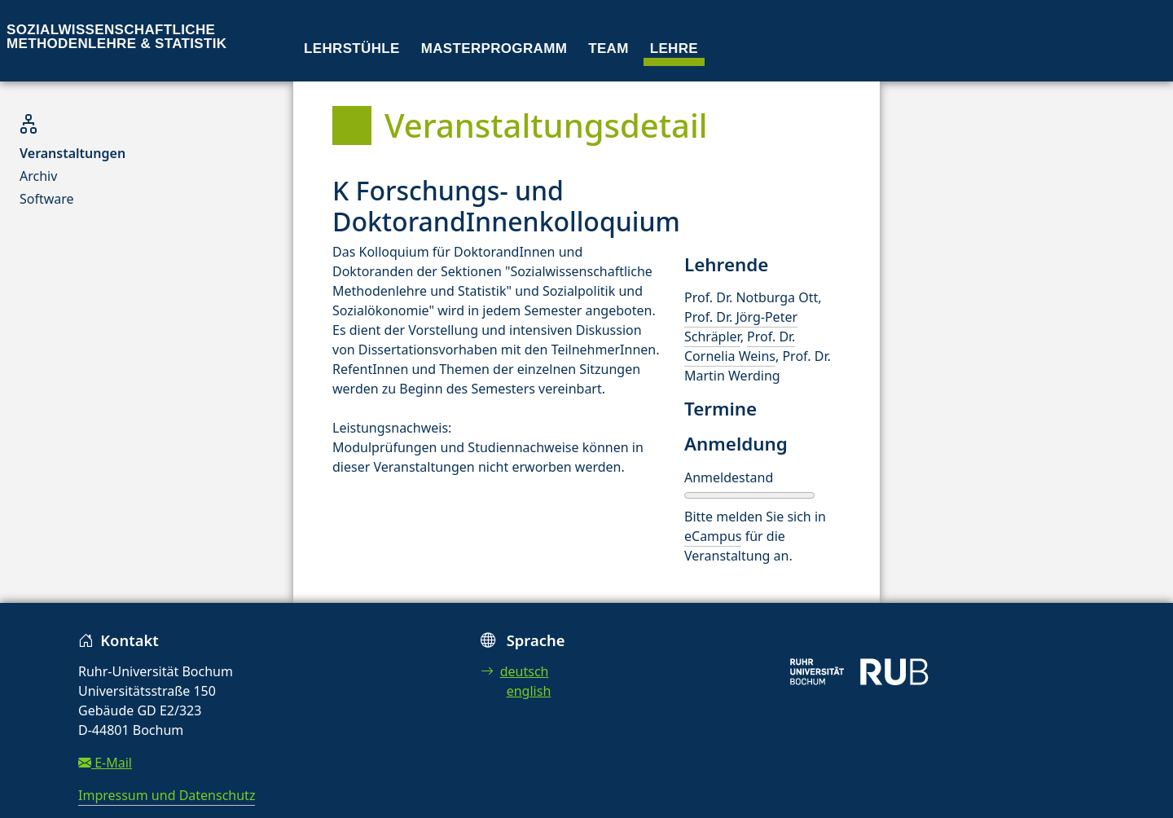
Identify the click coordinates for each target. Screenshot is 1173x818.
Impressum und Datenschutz (166, 795)
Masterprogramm (494, 48)
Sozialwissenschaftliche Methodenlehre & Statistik (116, 36)
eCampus (712, 536)
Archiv (38, 176)
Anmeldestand (728, 477)
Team (608, 48)
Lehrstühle (352, 48)
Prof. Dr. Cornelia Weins (739, 346)
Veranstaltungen (72, 153)
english (529, 691)
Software (47, 199)
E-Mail (105, 763)
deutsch (515, 671)
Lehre (674, 48)
